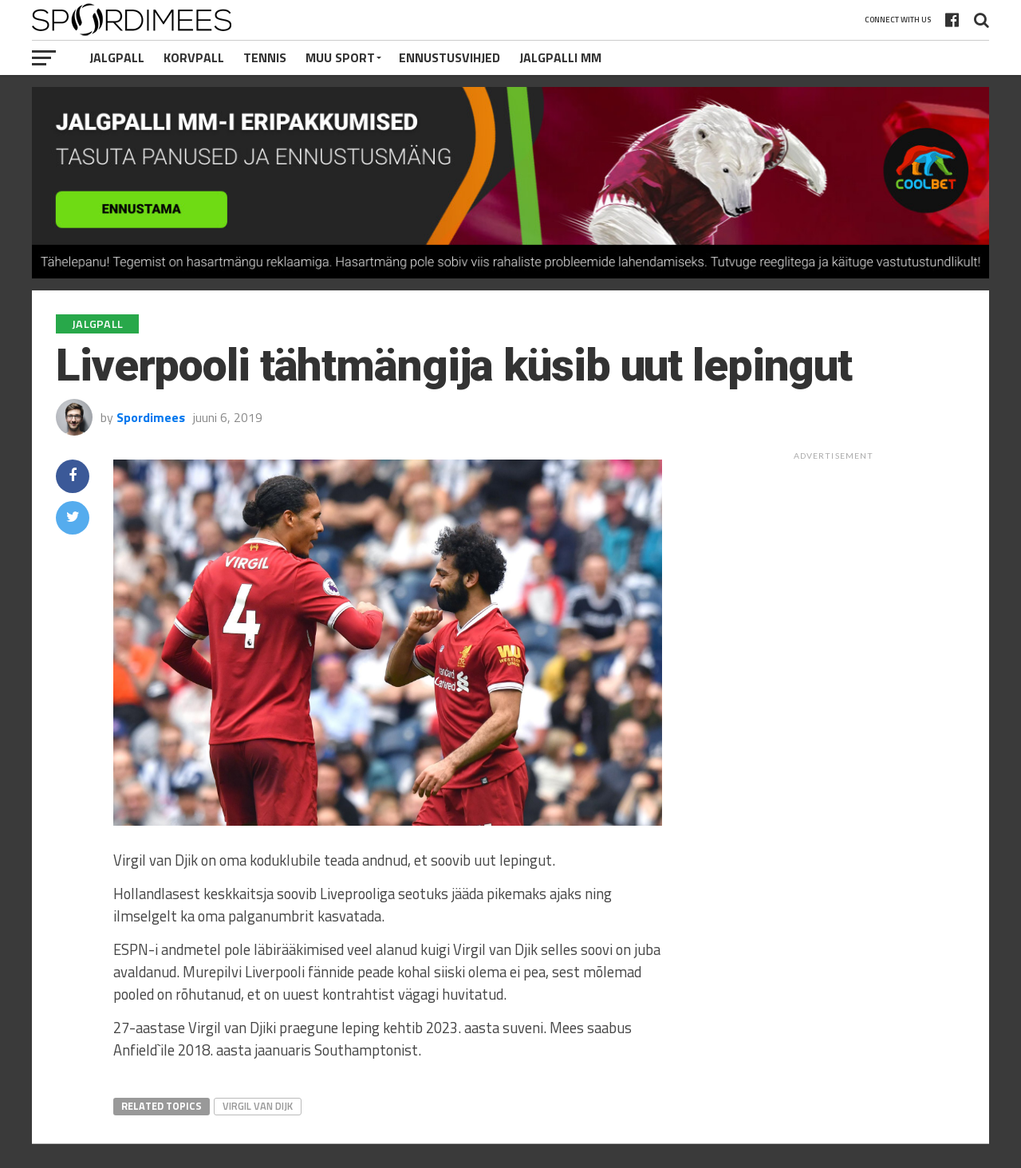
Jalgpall (116, 57)
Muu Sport (340, 57)
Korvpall (194, 57)
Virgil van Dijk (258, 1106)
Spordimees (150, 417)
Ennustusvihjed (449, 57)
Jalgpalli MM (560, 57)
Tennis (264, 57)
